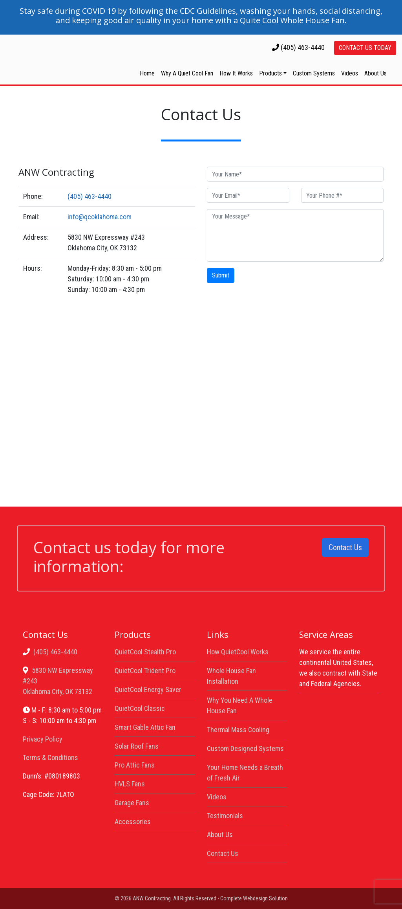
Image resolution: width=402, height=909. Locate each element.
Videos (349, 73)
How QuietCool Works (238, 652)
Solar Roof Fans (137, 746)
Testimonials (225, 816)
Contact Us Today (365, 47)
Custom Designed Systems (245, 748)
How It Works (236, 73)
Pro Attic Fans (135, 765)
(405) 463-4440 (303, 47)
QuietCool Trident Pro (145, 671)
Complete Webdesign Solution (254, 898)
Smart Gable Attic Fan (145, 727)
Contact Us (345, 547)
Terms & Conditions (50, 757)
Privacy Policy (42, 739)
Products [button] (270, 73)
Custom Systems (314, 73)
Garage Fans (132, 803)
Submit (220, 275)
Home (147, 73)
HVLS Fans (130, 784)
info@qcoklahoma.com (100, 217)
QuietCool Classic (140, 708)
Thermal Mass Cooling (238, 729)
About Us (375, 73)
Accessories (133, 821)
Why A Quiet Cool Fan (187, 73)
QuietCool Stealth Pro (145, 652)
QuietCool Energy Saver (148, 689)
